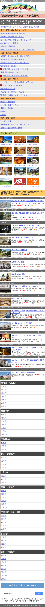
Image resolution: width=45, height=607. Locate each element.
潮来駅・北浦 (5, 121)
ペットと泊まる (6, 175)
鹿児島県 (4, 575)
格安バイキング (33, 154)
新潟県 (3, 449)
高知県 (3, 547)
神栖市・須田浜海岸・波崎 (11, 128)
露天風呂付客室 (6, 143)
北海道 (3, 386)
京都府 (3, 494)
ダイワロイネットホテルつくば (22, 238)
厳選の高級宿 (33, 143)
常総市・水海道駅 (7, 102)
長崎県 (3, 562)
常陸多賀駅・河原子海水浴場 (12, 60)
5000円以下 (20, 154)
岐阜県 (3, 461)
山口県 (3, 529)
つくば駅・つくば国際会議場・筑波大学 (16, 82)
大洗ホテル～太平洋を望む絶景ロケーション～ (27, 201)
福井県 (3, 482)
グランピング (33, 164)
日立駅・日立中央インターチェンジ (14, 63)
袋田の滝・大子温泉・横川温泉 (15, 69)
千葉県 (3, 428)
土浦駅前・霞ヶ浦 (7, 89)
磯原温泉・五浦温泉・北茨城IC (15, 76)
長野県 (3, 446)
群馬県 (3, 418)
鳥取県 (3, 516)
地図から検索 (34, 27)
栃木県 (3, 414)
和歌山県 (4, 507)
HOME (2, 12)
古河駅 (3, 115)
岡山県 (3, 522)
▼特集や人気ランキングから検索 (14, 27)
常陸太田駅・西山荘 (8, 66)
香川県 (3, 540)
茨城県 (3, 421)
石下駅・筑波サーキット (10, 105)
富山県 (3, 476)
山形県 (3, 403)
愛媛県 (3, 544)
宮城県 (3, 396)
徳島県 (3, 537)
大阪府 (3, 497)
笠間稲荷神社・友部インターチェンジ (15, 40)
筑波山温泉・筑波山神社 (13, 85)
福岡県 (3, 555)
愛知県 (3, 464)
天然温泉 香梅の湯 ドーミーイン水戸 (25, 225)
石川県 (3, 479)
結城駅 (3, 111)
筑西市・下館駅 (6, 108)
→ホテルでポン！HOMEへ (22, 585)
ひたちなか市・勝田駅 (9, 43)
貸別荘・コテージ (20, 175)
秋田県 (3, 400)
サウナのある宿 (20, 164)
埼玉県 (3, 424)
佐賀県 (3, 559)
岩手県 (3, 393)
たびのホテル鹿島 (17, 262)
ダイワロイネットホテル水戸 (21, 323)
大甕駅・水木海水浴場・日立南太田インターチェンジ (22, 56)
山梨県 (3, 443)
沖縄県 (3, 579)
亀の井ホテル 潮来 (18, 274)
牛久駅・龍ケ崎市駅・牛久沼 (12, 92)
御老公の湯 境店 (17, 298)
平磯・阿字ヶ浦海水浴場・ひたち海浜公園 (17, 50)
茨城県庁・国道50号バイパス (12, 37)
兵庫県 (3, 501)
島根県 (3, 519)
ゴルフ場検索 (6, 185)
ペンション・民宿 (33, 175)
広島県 (3, 526)
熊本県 (3, 565)
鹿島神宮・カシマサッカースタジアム (15, 124)
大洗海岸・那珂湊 (7, 46)
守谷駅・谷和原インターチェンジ (13, 95)
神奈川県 (4, 435)
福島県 (3, 406)
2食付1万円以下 (6, 154)
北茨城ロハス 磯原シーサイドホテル (24, 286)
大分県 (3, 569)
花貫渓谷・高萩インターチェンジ (13, 72)
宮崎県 (3, 572)
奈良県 (3, 504)
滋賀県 (3, 491)
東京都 (3, 431)
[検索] (17, 593)
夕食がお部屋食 (20, 143)
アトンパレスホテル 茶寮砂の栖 (23, 372)
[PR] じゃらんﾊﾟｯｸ (33, 185)
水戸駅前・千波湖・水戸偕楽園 (13, 33)
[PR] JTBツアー (20, 185)
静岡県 (3, 458)
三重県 (3, 468)
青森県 (3, 390)
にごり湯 (6, 164)
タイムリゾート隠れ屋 (19, 250)
